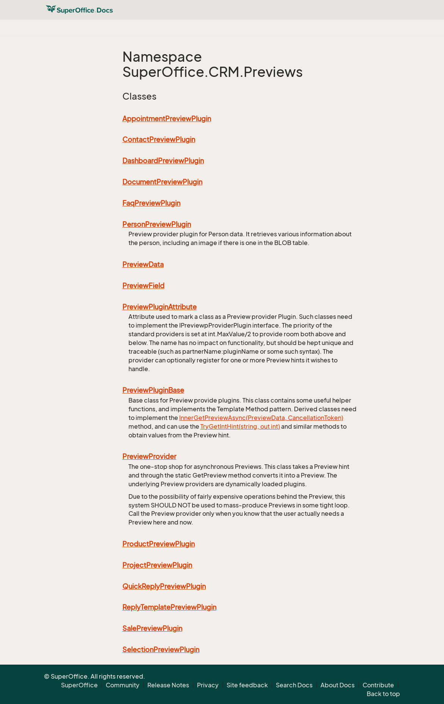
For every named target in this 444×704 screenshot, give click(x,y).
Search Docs (294, 685)
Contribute (378, 685)
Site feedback (247, 685)
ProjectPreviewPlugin (157, 565)
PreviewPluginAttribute (159, 307)
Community (122, 685)
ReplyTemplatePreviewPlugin (169, 607)
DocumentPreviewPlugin (162, 182)
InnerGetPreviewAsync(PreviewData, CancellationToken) (261, 417)
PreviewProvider (149, 456)
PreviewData (143, 264)
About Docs (337, 685)
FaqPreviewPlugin (151, 203)
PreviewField (143, 285)
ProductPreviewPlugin (158, 544)
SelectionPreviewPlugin (160, 649)
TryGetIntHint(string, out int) (240, 426)
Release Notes (168, 685)
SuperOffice (79, 685)
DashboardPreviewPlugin (163, 160)
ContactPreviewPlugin (158, 139)
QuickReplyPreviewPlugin (164, 586)
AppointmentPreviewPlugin (166, 118)
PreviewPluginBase (153, 390)
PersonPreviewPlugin (156, 224)
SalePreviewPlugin (152, 628)
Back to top (383, 694)
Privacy (208, 685)
